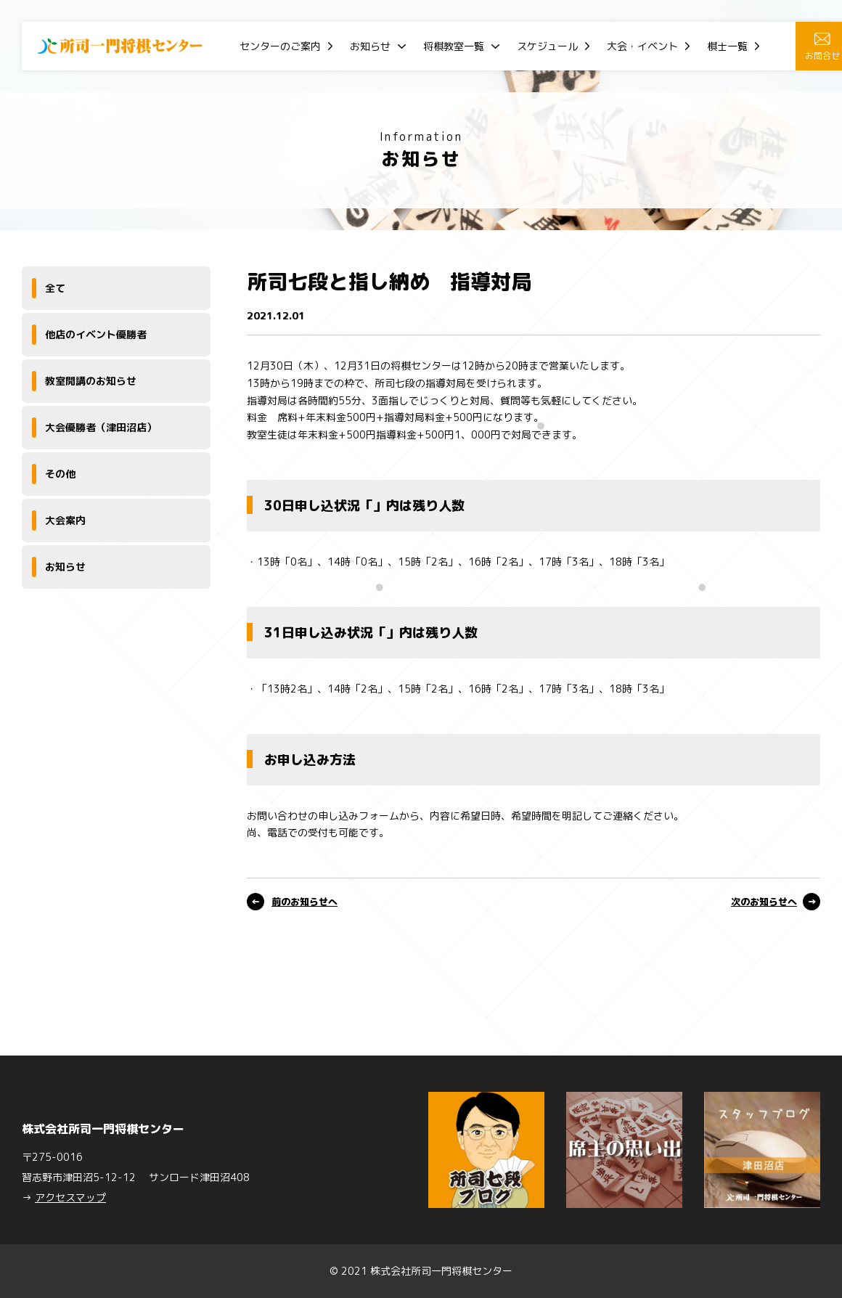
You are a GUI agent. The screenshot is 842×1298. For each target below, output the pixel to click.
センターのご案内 (280, 46)
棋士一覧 (727, 46)
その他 (60, 474)
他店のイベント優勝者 (96, 334)
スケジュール (547, 46)
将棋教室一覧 (453, 46)
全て (55, 288)
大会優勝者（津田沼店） (101, 427)
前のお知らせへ (304, 901)
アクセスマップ (70, 1197)
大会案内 (65, 520)
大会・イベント (642, 46)
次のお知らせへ (764, 901)
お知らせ (370, 46)
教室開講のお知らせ (90, 381)
